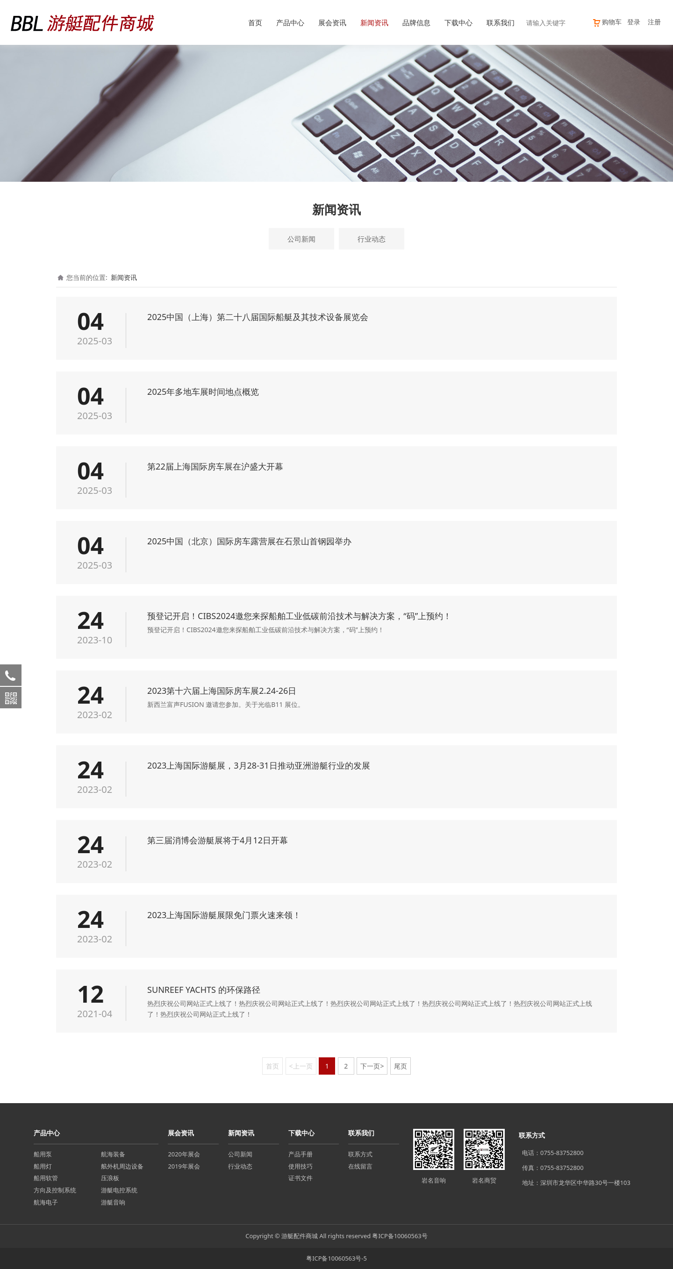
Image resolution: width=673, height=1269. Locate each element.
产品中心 (290, 22)
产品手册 (300, 1154)
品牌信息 (416, 22)
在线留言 (360, 1166)
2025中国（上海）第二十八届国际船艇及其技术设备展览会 (257, 316)
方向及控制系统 (55, 1190)
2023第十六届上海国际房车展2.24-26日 (221, 690)
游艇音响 (113, 1202)
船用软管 (46, 1178)
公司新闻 (301, 238)
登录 (633, 21)
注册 (654, 21)
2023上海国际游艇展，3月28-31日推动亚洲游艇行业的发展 (258, 765)
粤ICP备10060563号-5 (336, 1258)
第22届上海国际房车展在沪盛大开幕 (215, 466)
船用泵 (43, 1154)
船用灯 (43, 1166)
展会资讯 (332, 22)
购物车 (607, 21)
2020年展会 (184, 1154)
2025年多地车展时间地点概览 (203, 391)
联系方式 (360, 1154)
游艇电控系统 (119, 1190)
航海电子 (46, 1202)
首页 (255, 22)
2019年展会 (184, 1166)
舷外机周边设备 (122, 1166)
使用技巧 (300, 1166)
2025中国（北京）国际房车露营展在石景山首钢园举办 (249, 541)
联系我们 (501, 22)
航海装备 (113, 1154)
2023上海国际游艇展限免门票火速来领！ (224, 914)
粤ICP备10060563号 (399, 1236)
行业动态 (372, 238)
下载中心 (458, 22)
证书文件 (300, 1178)
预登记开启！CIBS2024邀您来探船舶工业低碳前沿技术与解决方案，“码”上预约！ (299, 615)
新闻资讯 (374, 22)
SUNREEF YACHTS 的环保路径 (203, 989)
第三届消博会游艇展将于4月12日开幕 (217, 840)
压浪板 (110, 1178)
